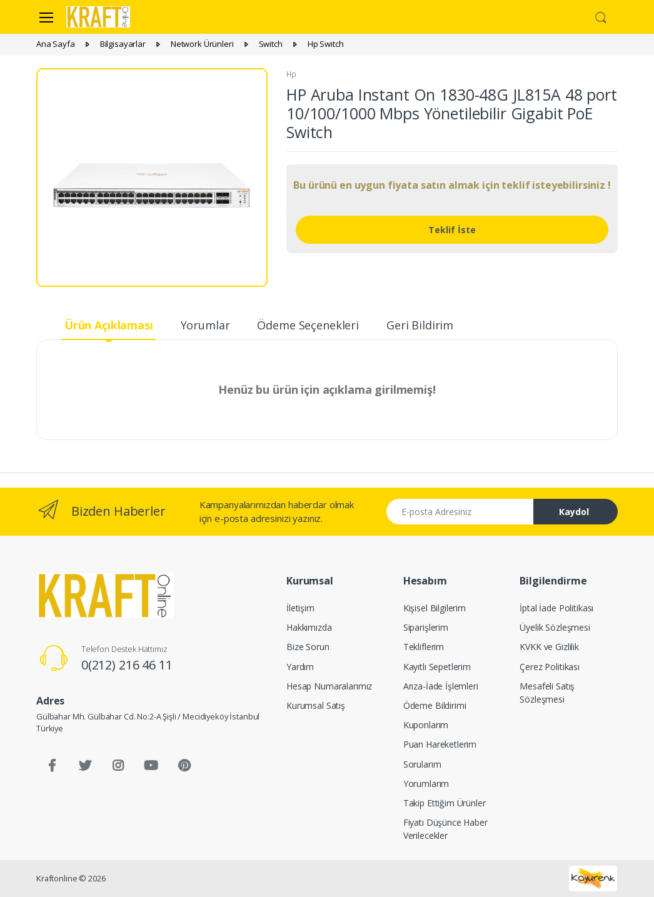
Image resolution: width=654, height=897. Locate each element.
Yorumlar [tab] (205, 325)
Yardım (300, 667)
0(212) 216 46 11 (127, 664)
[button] (601, 15)
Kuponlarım (426, 725)
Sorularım (422, 764)
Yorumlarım (426, 783)
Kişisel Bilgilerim (434, 608)
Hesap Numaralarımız (329, 686)
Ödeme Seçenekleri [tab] (308, 325)
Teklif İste (452, 230)
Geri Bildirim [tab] (419, 325)
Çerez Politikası (550, 667)
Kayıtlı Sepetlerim (437, 667)
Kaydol (574, 512)
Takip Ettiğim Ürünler (444, 803)
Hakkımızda (309, 627)
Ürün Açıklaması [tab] (108, 325)
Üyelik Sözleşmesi (555, 627)
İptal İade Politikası (556, 608)
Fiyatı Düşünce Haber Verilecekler (445, 828)
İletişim (300, 608)
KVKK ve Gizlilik (549, 647)
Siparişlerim (425, 627)
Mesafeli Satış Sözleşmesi (547, 692)
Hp (291, 74)
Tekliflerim (423, 647)
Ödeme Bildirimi (434, 705)
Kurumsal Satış (315, 705)
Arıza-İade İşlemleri (440, 686)
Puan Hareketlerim (440, 744)
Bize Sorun (308, 647)
